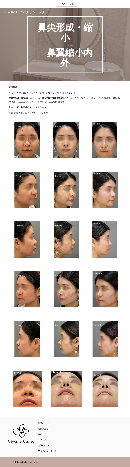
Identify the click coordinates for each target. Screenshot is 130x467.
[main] (65, 44)
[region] (65, 4)
